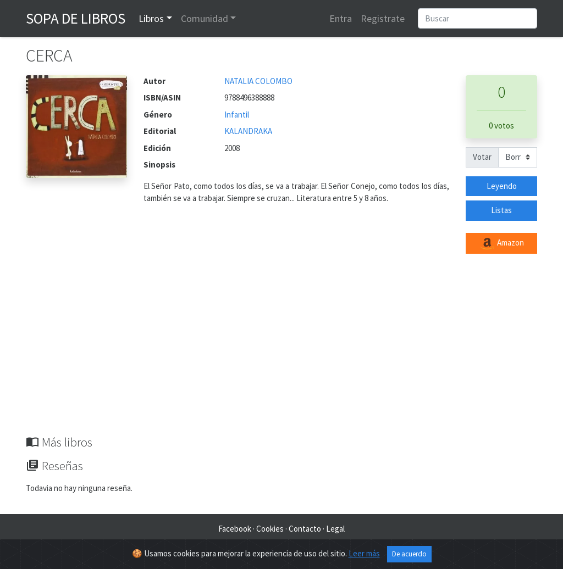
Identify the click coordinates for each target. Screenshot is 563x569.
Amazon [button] (501, 243)
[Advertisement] (281, 352)
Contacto (305, 528)
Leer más (364, 553)
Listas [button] (501, 210)
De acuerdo (409, 554)
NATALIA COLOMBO (258, 81)
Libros (151, 18)
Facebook (234, 528)
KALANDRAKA (248, 131)
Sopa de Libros (75, 18)
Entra (340, 18)
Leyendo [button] (502, 186)
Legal (335, 528)
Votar (482, 157)
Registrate (383, 18)
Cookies (270, 528)
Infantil (236, 114)
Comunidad (204, 18)
